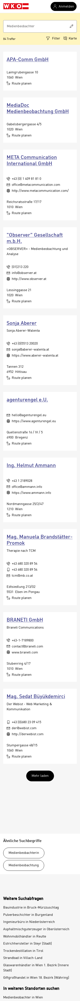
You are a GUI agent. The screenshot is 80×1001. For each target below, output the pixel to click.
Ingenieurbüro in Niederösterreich (29, 922)
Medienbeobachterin (24, 853)
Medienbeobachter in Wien (23, 997)
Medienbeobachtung (24, 865)
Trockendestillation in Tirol (23, 951)
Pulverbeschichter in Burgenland (28, 915)
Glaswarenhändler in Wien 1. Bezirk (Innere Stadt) (36, 968)
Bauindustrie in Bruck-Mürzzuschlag (31, 907)
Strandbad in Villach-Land (22, 958)
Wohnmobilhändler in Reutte (24, 936)
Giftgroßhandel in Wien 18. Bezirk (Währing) (36, 978)
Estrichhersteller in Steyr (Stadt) (27, 943)
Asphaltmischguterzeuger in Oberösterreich (36, 929)
